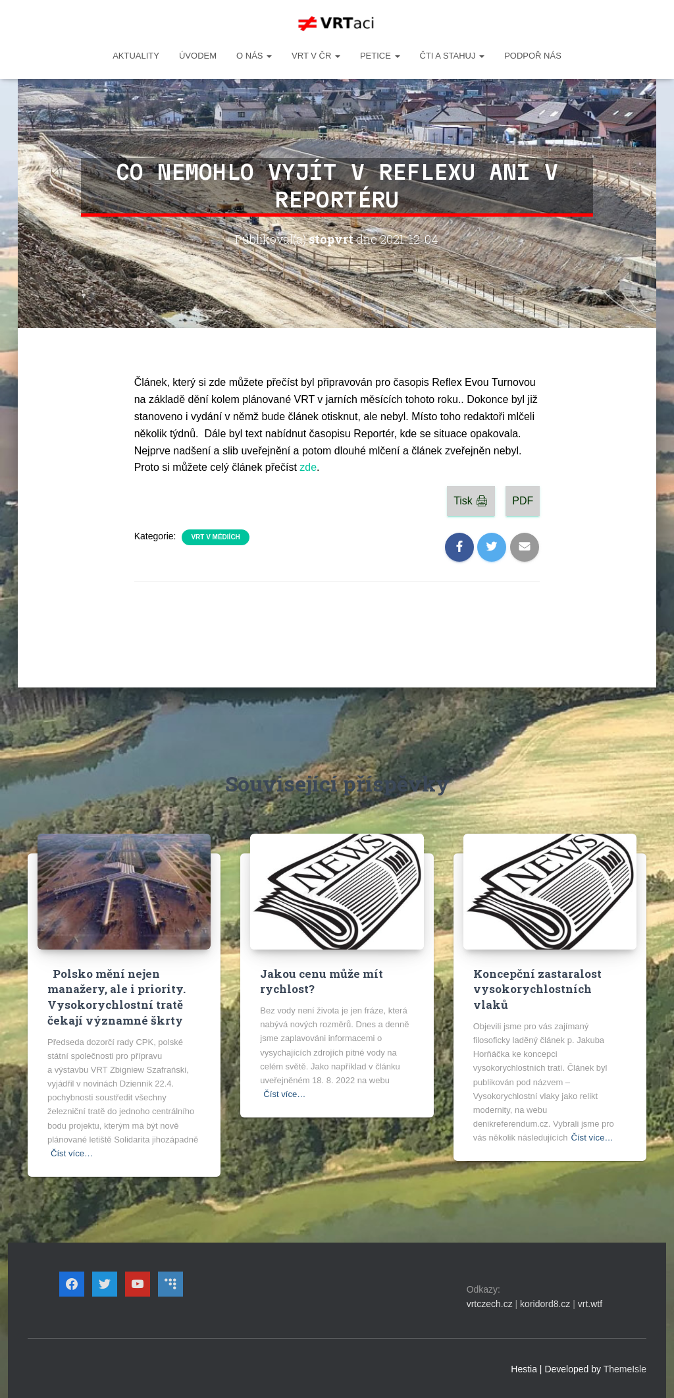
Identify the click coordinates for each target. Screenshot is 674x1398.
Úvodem (198, 56)
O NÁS (254, 56)
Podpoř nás (532, 56)
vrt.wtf (590, 1304)
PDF (522, 500)
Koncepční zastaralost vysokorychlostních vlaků (537, 989)
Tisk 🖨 (471, 500)
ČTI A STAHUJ (452, 56)
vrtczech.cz (490, 1304)
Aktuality (136, 56)
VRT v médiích (215, 537)
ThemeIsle (625, 1368)
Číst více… (72, 1153)
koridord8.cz (545, 1304)
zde (308, 467)
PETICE (380, 56)
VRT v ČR (316, 56)
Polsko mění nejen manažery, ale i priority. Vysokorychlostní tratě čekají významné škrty (116, 997)
